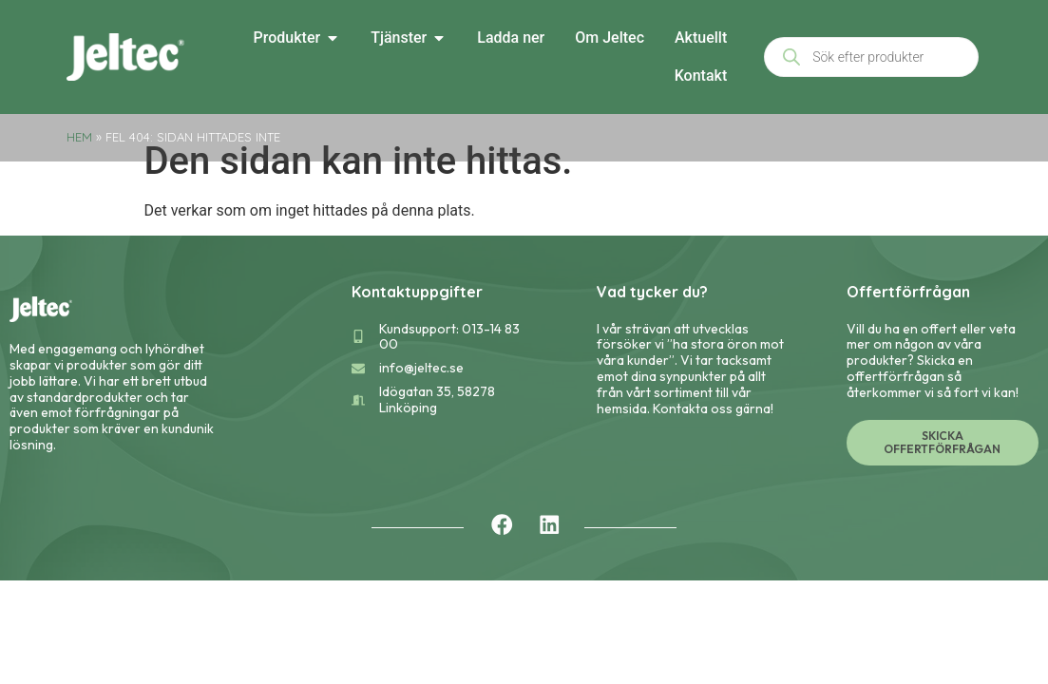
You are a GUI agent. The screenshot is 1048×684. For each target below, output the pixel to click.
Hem (79, 136)
